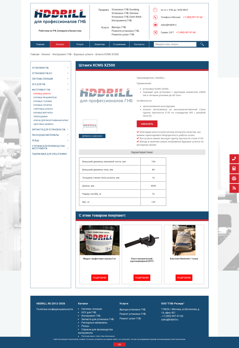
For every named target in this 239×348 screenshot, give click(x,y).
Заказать (147, 124)
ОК (119, 344)
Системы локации (42, 79)
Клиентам (100, 44)
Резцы (35, 140)
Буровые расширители (45, 97)
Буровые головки (43, 101)
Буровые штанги (83, 54)
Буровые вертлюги (43, 113)
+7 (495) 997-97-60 (192, 17)
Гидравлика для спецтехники (49, 154)
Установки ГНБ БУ (42, 73)
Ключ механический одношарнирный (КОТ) (142, 259)
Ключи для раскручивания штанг (51, 120)
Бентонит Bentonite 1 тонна (184, 258)
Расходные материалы (45, 135)
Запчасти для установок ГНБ (49, 129)
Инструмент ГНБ (62, 54)
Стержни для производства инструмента (48, 147)
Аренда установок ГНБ (133, 309)
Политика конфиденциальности (54, 309)
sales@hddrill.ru (169, 24)
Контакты (139, 44)
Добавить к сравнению (92, 136)
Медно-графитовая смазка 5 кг (99, 258)
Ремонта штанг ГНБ (123, 34)
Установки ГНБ (40, 68)
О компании (119, 44)
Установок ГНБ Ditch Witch (126, 16)
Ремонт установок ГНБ (133, 313)
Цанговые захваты (44, 124)
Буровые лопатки (43, 105)
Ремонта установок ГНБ (125, 30)
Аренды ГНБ (119, 27)
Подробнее (100, 277)
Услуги (79, 44)
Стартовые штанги (43, 109)
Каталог (60, 44)
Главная (40, 44)
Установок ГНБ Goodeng (125, 9)
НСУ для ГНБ (38, 84)
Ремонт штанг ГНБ (130, 318)
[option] (90, 126)
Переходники (41, 116)
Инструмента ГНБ (122, 20)
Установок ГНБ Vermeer (125, 13)
